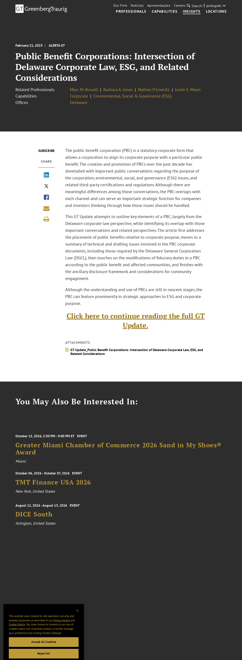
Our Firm (120, 5)
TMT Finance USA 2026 (53, 484)
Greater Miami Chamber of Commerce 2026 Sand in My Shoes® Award (118, 452)
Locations (216, 11)
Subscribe (46, 150)
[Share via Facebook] (46, 197)
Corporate (79, 96)
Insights (192, 11)
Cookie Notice (17, 630)
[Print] (46, 219)
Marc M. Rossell (84, 89)
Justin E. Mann (188, 89)
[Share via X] (46, 186)
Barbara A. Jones (118, 89)
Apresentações (158, 5)
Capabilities (164, 11)
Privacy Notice (61, 626)
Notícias (137, 5)
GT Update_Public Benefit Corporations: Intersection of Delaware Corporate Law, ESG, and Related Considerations (137, 352)
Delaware (78, 102)
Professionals (131, 11)
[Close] (77, 617)
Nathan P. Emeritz (154, 89)
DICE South (34, 517)
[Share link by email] (46, 208)
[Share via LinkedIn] (46, 175)
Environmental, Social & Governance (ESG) (132, 96)
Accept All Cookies (43, 648)
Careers (180, 5)
